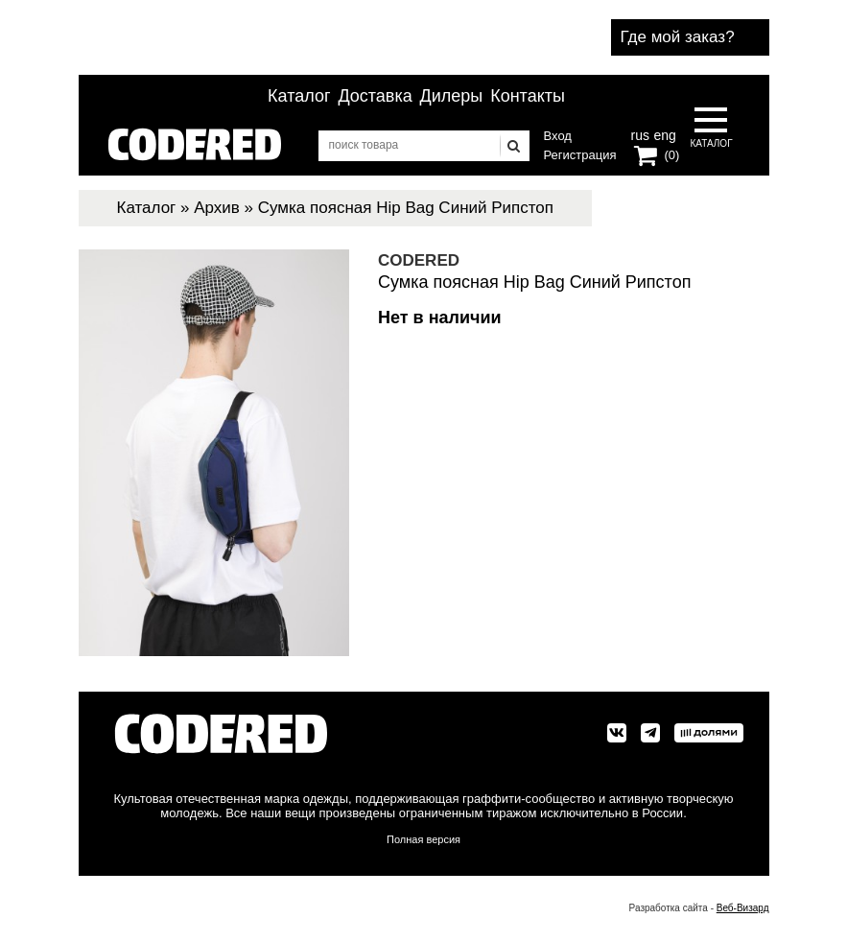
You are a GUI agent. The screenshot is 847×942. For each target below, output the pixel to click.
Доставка (375, 96)
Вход (558, 136)
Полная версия (423, 839)
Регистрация (580, 155)
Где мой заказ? (678, 37)
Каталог (299, 96)
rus (640, 133)
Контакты (527, 96)
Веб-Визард (743, 908)
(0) (672, 155)
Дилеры (451, 96)
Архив (217, 208)
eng (662, 133)
